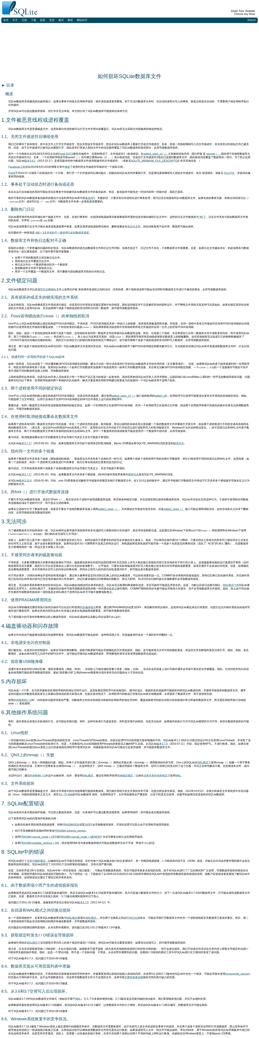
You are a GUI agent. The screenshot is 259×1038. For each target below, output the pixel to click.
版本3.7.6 (83, 902)
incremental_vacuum (237, 973)
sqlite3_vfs (161, 395)
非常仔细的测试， (37, 860)
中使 (124, 836)
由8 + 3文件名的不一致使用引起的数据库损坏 (62, 232)
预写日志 (42, 289)
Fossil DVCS (65, 153)
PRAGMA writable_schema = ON (39, 843)
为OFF (88, 824)
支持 (52, 20)
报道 (67, 166)
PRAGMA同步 (70, 824)
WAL (53, 289)
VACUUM (134, 917)
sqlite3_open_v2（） (155, 153)
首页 (6, 20)
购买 (61, 20)
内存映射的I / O (23, 700)
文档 (24, 20)
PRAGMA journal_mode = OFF (38, 836)
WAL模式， (92, 917)
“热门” (202, 216)
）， (218, 153)
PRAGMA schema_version (70, 830)
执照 (42, 20)
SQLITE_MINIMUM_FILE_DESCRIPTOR (155, 160)
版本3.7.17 (25, 443)
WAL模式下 (204, 762)
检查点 (113, 588)
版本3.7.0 (162, 743)
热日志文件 (134, 226)
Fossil (11, 173)
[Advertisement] (129, 48)
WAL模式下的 (231, 585)
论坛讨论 (229, 173)
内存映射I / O (37, 775)
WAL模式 (87, 775)
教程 (70, 20)
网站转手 (82, 20)
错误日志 (178, 443)
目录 (7, 85)
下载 (33, 20)
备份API (90, 198)
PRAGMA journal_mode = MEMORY (80, 836)
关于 (15, 20)
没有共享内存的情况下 (157, 775)
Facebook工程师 (18, 166)
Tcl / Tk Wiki (66, 794)
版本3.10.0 (25, 480)
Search (251, 20)
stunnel (211, 153)
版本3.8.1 (30, 160)
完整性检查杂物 (134, 977)
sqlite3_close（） (108, 509)
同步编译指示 (88, 607)
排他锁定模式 (125, 775)
